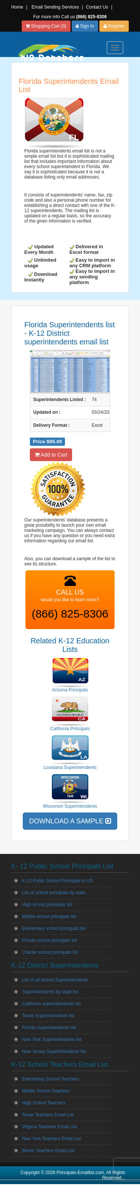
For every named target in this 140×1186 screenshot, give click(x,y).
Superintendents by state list (50, 991)
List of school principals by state (53, 892)
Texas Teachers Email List (48, 1114)
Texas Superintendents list (48, 1015)
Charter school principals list (50, 952)
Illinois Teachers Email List (48, 1150)
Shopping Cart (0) (46, 26)
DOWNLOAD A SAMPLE (70, 821)
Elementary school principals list (54, 928)
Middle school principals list (49, 916)
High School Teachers (44, 1102)
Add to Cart (51, 455)
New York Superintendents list (51, 1039)
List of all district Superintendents (55, 979)
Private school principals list (49, 940)
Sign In (85, 26)
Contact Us (97, 7)
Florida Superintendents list (49, 1027)
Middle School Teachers (45, 1091)
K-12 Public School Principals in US (57, 880)
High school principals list (47, 904)
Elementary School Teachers (50, 1079)
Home (17, 7)
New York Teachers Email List (51, 1138)
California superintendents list (51, 1003)
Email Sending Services (55, 7)
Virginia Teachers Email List (49, 1126)
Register (114, 26)
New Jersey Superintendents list (54, 1051)
